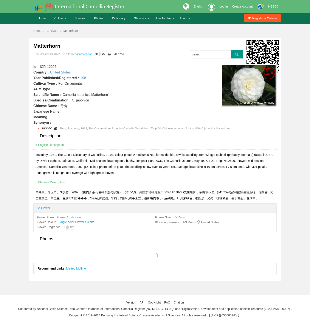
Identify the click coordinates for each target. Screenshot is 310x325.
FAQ (167, 302)
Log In (223, 6)
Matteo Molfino (76, 268)
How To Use (165, 18)
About (185, 18)
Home (42, 18)
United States (60, 72)
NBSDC (273, 6)
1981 (84, 78)
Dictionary (118, 18)
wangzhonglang (83, 53)
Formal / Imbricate (69, 217)
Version (131, 302)
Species (80, 18)
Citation (179, 302)
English (198, 6)
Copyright (154, 302)
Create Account (242, 6)
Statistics (142, 18)
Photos (99, 18)
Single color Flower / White (77, 222)
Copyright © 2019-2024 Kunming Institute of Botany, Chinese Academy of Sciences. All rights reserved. (138, 315)
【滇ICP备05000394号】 (224, 315)
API (142, 302)
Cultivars (60, 18)
